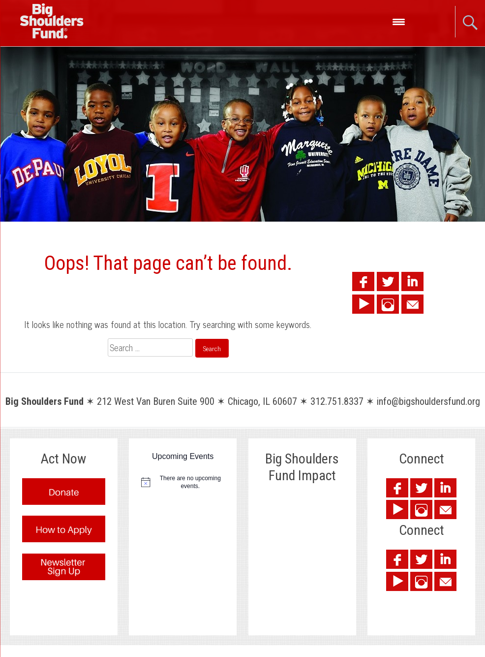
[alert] (182, 482)
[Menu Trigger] (398, 20)
